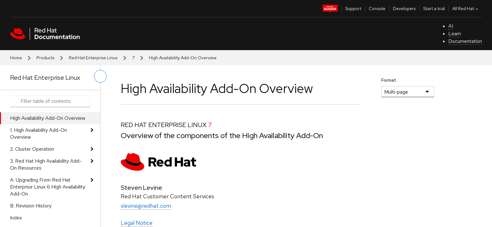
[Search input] (50, 101)
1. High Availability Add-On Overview (38, 133)
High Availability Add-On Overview (47, 118)
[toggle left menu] (100, 76)
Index (16, 217)
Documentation (465, 41)
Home (16, 58)
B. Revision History (31, 205)
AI (450, 26)
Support (353, 8)
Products (45, 58)
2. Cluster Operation (32, 149)
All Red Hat (466, 8)
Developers (404, 8)
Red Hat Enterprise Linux (93, 58)
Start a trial (434, 8)
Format (388, 80)
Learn (454, 33)
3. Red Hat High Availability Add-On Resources (45, 164)
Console (377, 8)
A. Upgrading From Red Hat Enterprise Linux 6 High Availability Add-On (47, 187)
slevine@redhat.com (146, 205)
